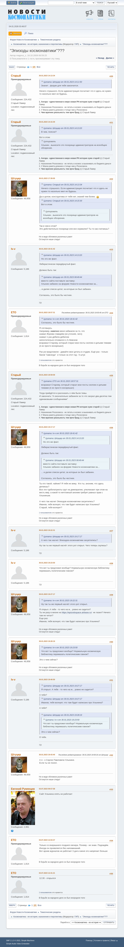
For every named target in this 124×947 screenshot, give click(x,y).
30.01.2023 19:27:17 (47, 594)
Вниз (11, 67)
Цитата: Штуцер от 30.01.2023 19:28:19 (63, 715)
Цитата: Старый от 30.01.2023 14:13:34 (63, 185)
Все (38, 67)
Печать (110, 67)
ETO (13, 312)
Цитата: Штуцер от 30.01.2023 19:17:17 (63, 536)
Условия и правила (101, 940)
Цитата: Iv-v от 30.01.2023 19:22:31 (61, 600)
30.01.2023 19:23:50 (47, 563)
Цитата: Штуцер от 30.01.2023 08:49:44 (63, 277)
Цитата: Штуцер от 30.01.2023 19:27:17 (63, 686)
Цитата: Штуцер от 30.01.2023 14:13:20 (63, 128)
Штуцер (16, 178)
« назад (100, 58)
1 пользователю (45, 360)
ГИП (76, 44)
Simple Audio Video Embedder (18, 944)
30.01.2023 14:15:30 (47, 122)
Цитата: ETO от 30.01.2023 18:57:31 (61, 381)
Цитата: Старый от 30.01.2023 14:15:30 (63, 201)
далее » (110, 58)
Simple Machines (27, 940)
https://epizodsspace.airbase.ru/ (77, 612)
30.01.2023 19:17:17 (47, 427)
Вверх (12, 905)
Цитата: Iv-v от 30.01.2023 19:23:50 (61, 647)
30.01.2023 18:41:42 (47, 249)
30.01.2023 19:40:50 (47, 679)
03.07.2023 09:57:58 (47, 789)
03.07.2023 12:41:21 (47, 873)
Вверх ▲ (114, 940)
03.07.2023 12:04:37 (47, 840)
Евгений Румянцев (23, 788)
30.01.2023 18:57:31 (47, 312)
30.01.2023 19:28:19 (47, 641)
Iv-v (13, 249)
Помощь (89, 940)
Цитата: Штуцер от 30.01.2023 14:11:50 (63, 82)
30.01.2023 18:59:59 (47, 375)
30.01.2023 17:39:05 (47, 178)
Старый (16, 75)
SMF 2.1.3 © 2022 (13, 940)
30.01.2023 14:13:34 (47, 76)
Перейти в (65, 922)
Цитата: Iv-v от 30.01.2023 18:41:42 (61, 319)
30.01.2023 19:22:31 (47, 530)
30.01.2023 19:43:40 (47, 755)
